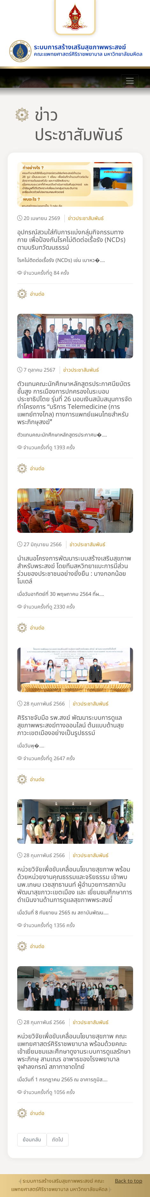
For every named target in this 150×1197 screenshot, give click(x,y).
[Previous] (32, 1139)
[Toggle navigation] (130, 80)
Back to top (128, 1181)
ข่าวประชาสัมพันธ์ (86, 218)
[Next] (58, 1139)
